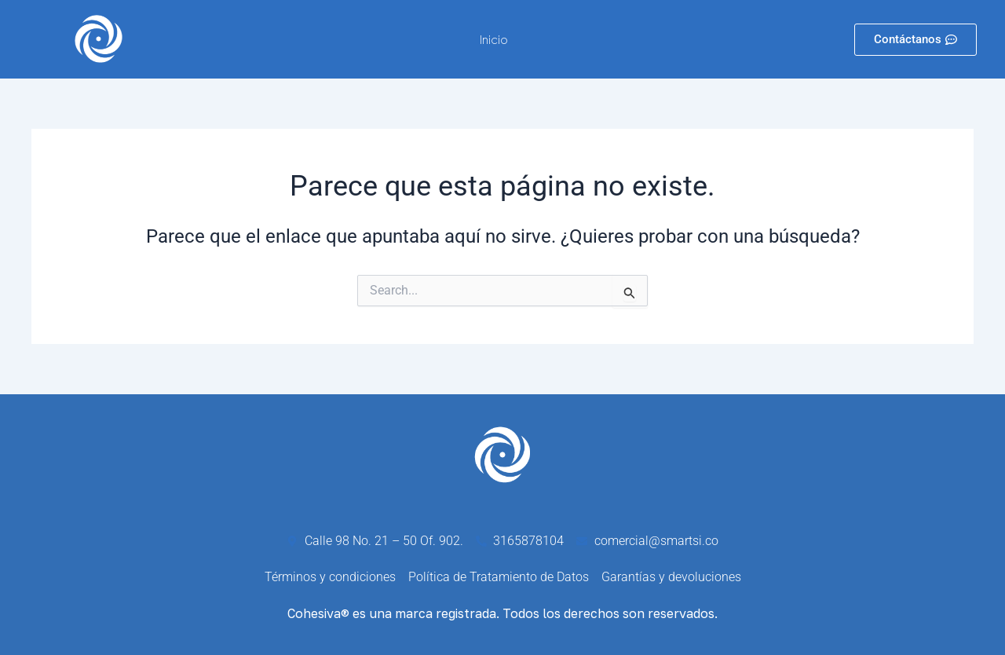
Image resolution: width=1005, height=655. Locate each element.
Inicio (494, 38)
